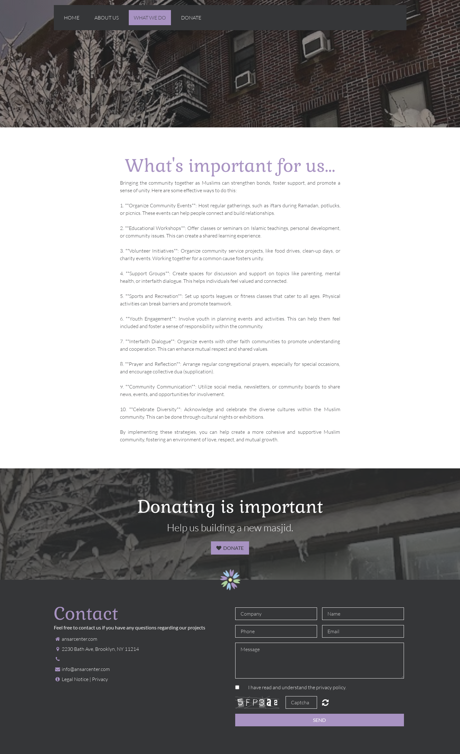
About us (106, 17)
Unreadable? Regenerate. (325, 702)
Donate (191, 17)
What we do (150, 17)
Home (71, 17)
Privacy (100, 679)
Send (319, 720)
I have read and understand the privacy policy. (297, 687)
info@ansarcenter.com (86, 669)
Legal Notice (75, 679)
